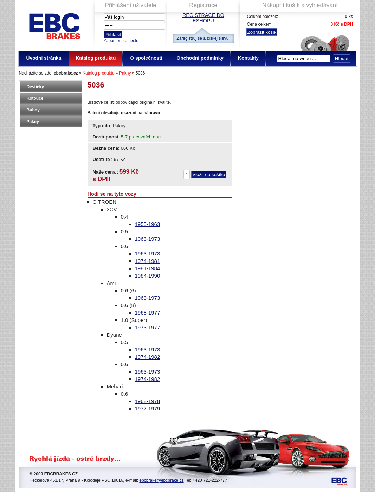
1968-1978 (147, 401)
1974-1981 (147, 261)
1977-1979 (147, 409)
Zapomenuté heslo (121, 40)
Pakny (125, 73)
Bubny (33, 110)
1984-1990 (147, 276)
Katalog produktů (99, 73)
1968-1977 (147, 313)
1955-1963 (147, 224)
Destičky (35, 86)
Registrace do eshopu (203, 18)
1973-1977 (147, 327)
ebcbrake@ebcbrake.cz (161, 480)
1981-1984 (147, 268)
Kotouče (35, 98)
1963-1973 (147, 239)
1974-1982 (147, 357)
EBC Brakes (54, 24)
